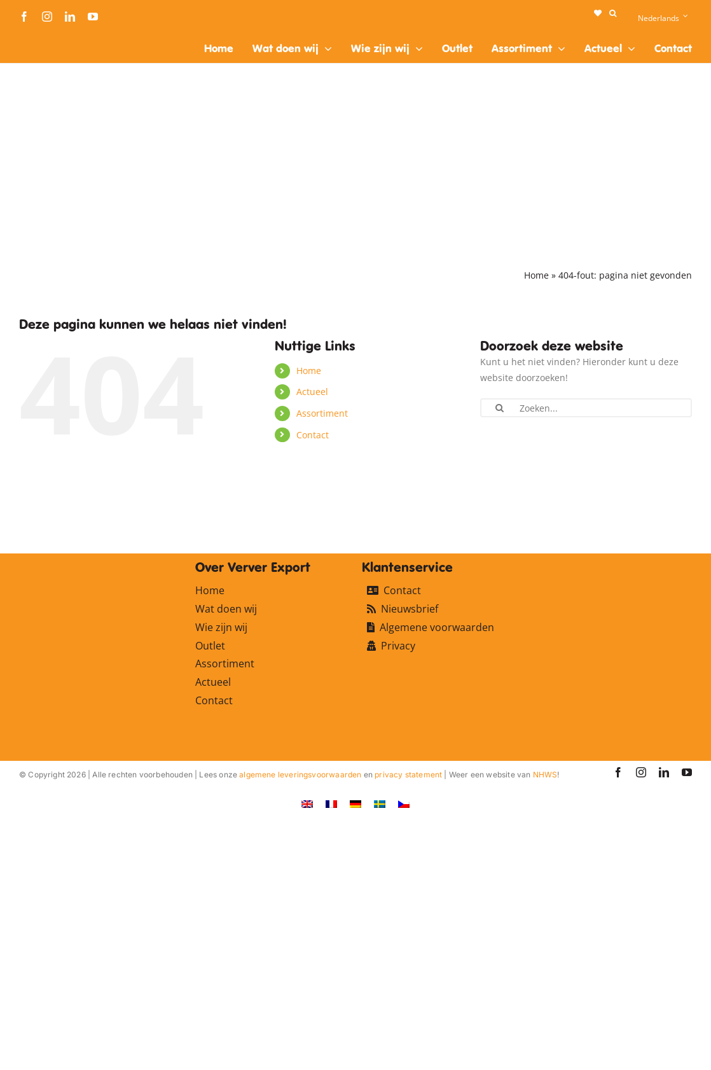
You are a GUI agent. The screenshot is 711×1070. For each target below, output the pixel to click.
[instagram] (47, 16)
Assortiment (322, 413)
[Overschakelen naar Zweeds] (380, 804)
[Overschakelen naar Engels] (307, 804)
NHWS (545, 774)
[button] (612, 13)
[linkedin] (70, 16)
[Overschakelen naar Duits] (355, 804)
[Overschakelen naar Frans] (331, 804)
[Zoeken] (499, 408)
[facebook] (24, 16)
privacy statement (408, 774)
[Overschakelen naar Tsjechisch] (404, 804)
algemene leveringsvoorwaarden (300, 774)
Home (536, 275)
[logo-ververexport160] (44, 37)
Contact (312, 435)
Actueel (312, 392)
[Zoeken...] (586, 407)
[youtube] (93, 16)
